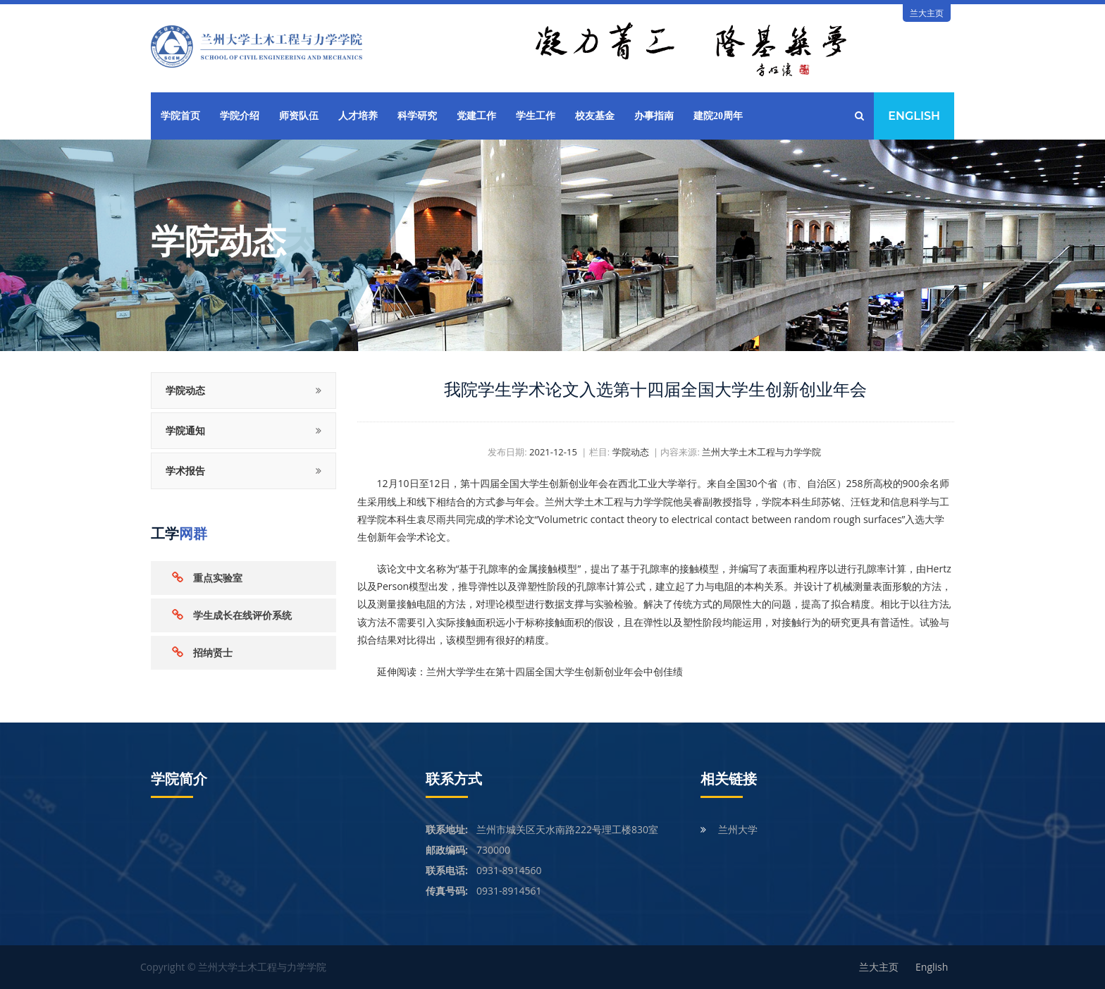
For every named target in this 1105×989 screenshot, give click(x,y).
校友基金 (595, 116)
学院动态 (185, 390)
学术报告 (185, 470)
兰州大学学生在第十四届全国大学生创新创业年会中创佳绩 (554, 671)
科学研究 (417, 116)
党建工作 (476, 116)
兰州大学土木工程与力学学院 (761, 452)
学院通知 (185, 430)
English (914, 116)
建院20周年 (718, 116)
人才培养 (358, 116)
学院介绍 (239, 116)
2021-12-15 (553, 452)
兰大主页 (927, 13)
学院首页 (180, 116)
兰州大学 (738, 829)
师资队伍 (299, 116)
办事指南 (654, 116)
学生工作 (535, 116)
